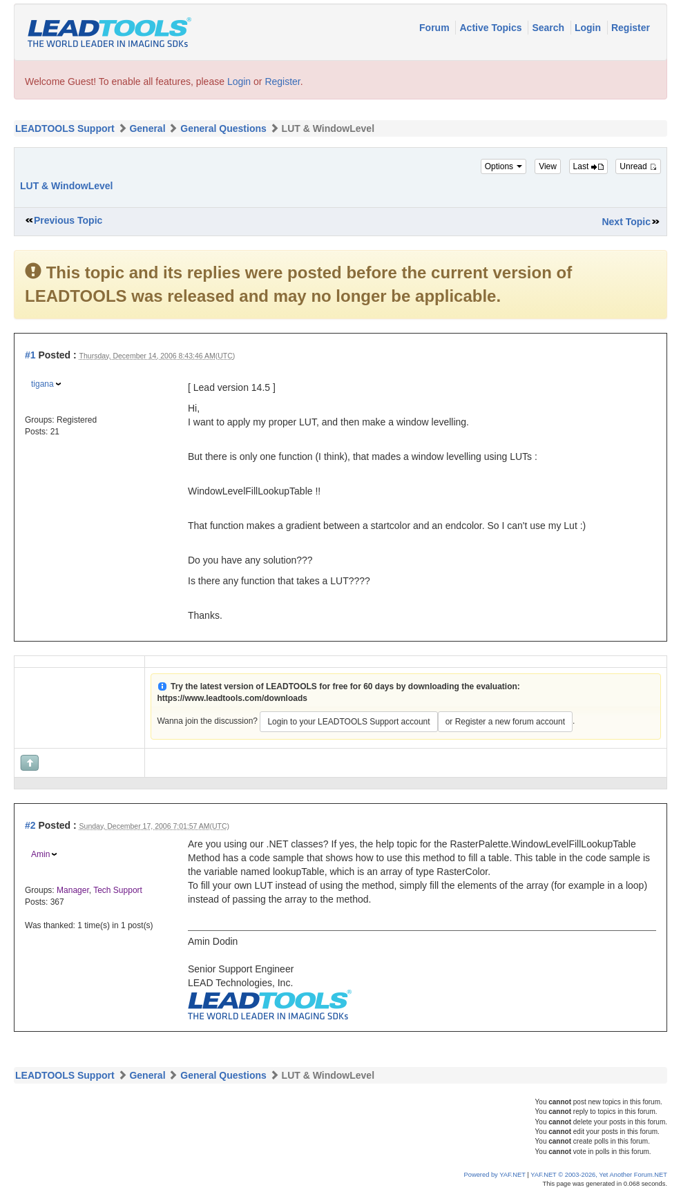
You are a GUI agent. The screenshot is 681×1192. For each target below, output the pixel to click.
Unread (638, 166)
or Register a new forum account (505, 722)
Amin (40, 854)
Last (588, 166)
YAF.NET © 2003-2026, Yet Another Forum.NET (598, 1174)
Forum (435, 27)
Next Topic (626, 221)
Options (504, 166)
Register (630, 27)
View (548, 166)
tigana (42, 384)
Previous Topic (68, 220)
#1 (30, 355)
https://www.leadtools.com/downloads (232, 698)
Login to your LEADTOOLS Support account (348, 722)
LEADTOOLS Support (65, 128)
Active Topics (491, 27)
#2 (30, 825)
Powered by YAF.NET (495, 1174)
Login (589, 27)
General (147, 128)
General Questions (223, 128)
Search (549, 27)
